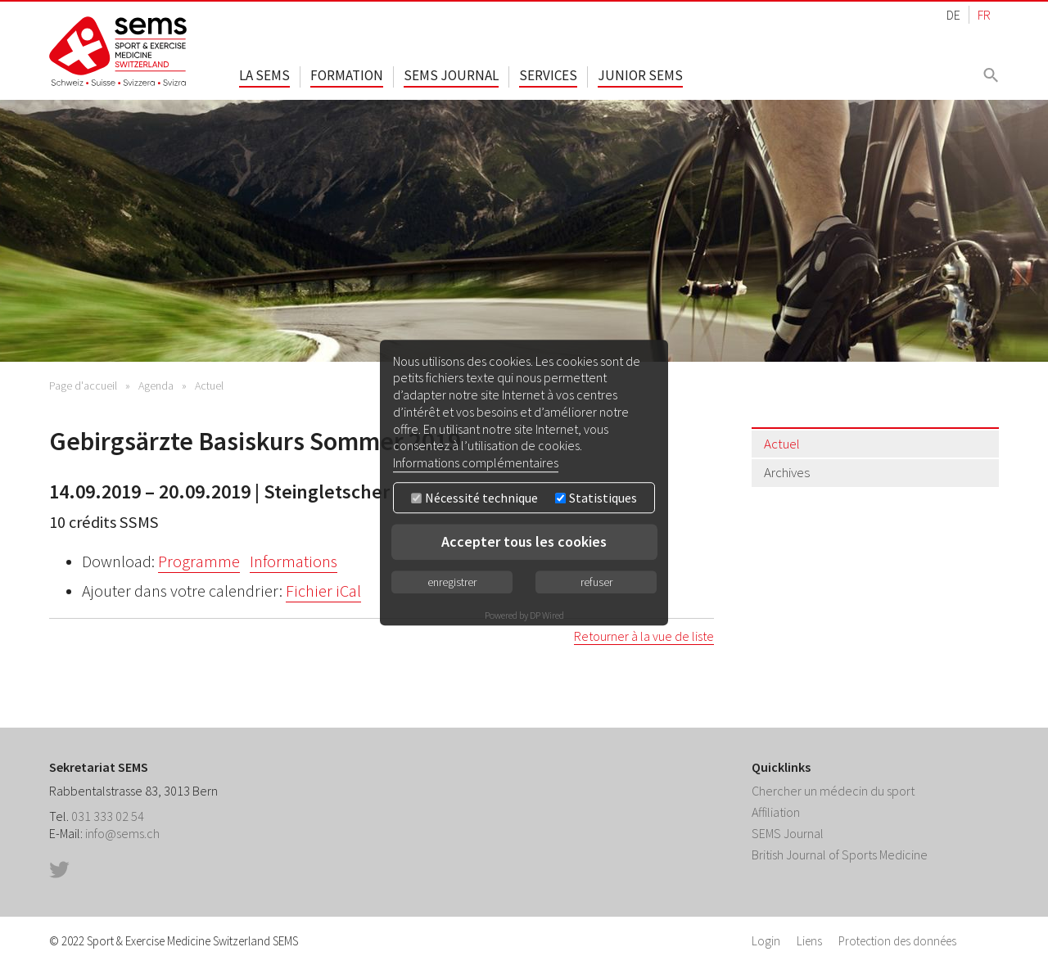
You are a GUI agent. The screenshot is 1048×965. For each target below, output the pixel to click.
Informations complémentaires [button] (475, 462)
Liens (809, 941)
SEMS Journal (451, 75)
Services (548, 75)
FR (984, 15)
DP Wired (547, 615)
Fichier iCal (323, 591)
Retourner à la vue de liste (644, 636)
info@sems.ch (122, 833)
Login (766, 941)
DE (953, 15)
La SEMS (264, 75)
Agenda (156, 385)
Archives (787, 472)
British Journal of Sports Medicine (840, 854)
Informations (293, 561)
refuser (596, 582)
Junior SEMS (640, 75)
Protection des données (897, 941)
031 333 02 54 (107, 816)
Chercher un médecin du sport (833, 790)
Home (118, 51)
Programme (199, 561)
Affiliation (776, 812)
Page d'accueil (83, 385)
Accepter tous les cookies (524, 541)
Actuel (209, 385)
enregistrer (452, 582)
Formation (346, 75)
